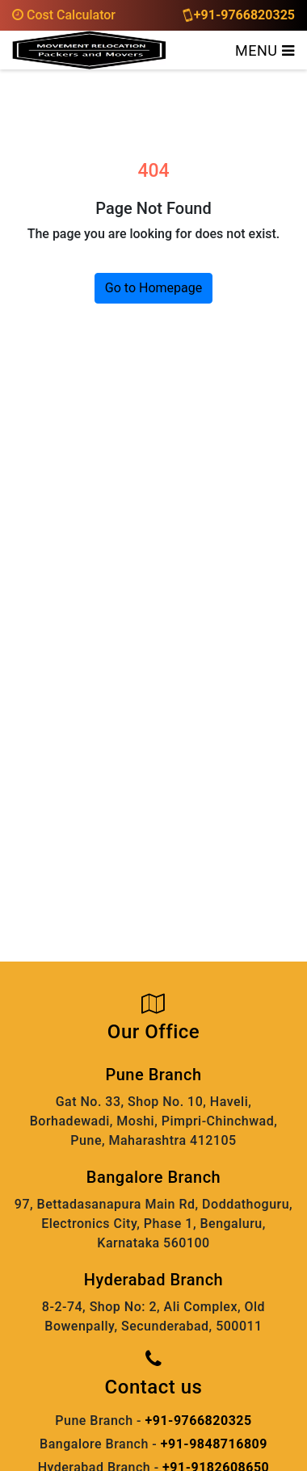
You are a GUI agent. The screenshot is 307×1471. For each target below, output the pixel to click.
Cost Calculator (64, 15)
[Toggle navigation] (264, 49)
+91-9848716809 (214, 1444)
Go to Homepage (153, 287)
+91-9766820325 (240, 14)
